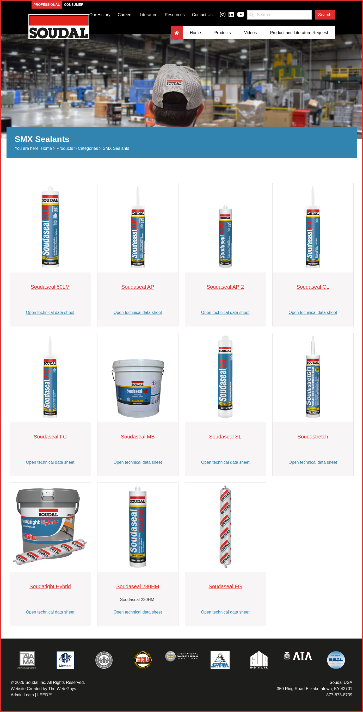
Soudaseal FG (225, 586)
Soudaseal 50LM (50, 287)
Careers (125, 15)
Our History (99, 15)
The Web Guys (62, 688)
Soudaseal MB (138, 436)
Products (222, 32)
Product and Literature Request (299, 32)
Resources (174, 15)
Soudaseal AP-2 (225, 287)
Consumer (73, 5)
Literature (149, 15)
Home (195, 32)
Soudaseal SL (225, 436)
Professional (47, 5)
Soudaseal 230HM (137, 586)
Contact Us (202, 15)
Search (324, 15)
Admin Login (22, 695)
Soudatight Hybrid (50, 586)
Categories (88, 148)
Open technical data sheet (50, 312)
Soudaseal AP (137, 287)
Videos (250, 32)
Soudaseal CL (313, 287)
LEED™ (44, 695)
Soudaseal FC (50, 436)
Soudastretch (313, 436)
